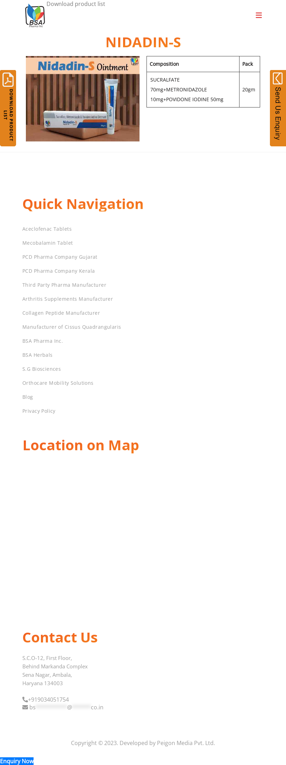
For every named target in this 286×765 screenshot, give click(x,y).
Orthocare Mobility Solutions (58, 383)
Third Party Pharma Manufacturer (64, 284)
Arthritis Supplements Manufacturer (67, 298)
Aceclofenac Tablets (47, 228)
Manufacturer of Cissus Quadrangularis (71, 327)
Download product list (76, 4)
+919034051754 (48, 699)
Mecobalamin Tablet (47, 242)
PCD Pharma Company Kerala (58, 270)
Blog (27, 397)
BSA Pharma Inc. (42, 341)
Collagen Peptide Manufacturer (61, 313)
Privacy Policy (39, 411)
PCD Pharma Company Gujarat (60, 256)
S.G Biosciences (41, 369)
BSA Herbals (37, 355)
